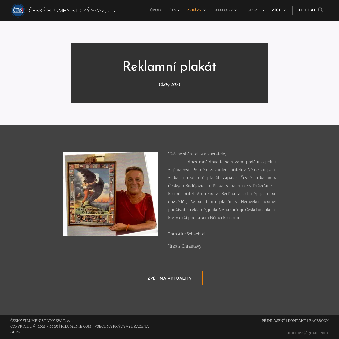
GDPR (15, 332)
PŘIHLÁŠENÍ (273, 320)
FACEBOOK (319, 320)
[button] (310, 10)
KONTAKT (297, 320)
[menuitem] (147, 10)
